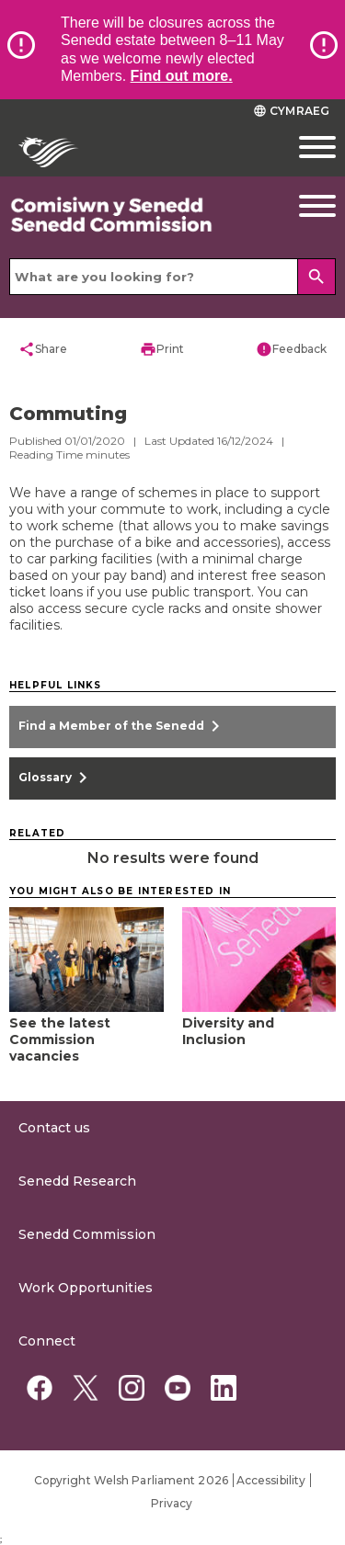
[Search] (316, 276)
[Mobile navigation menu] (302, 147)
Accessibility (270, 1480)
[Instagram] (131, 1388)
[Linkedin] (223, 1388)
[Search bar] (172, 276)
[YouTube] (177, 1388)
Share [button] (42, 349)
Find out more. (182, 76)
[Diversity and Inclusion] (259, 1025)
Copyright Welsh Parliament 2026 (131, 1480)
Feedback (291, 349)
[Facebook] (39, 1388)
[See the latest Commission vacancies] (86, 1033)
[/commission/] (129, 215)
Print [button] (162, 349)
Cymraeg (291, 111)
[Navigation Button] (302, 206)
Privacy (172, 1503)
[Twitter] (85, 1388)
